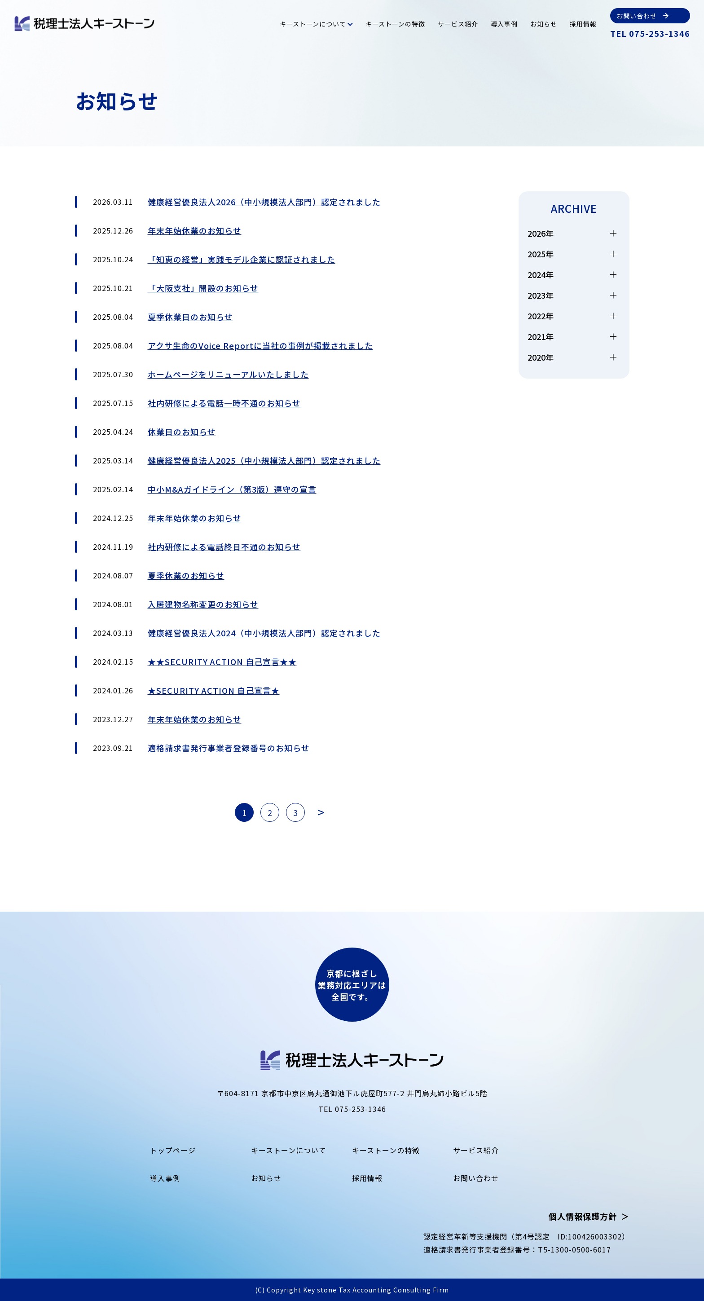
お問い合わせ (476, 1178)
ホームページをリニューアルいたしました (228, 374)
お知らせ (543, 23)
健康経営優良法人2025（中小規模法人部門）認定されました (264, 460)
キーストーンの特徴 (395, 23)
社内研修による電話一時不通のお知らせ (224, 403)
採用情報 (583, 23)
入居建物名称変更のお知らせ (203, 604)
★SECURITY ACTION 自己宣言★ (214, 690)
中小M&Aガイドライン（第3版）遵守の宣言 (232, 489)
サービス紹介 (458, 23)
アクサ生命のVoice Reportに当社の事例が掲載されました (260, 345)
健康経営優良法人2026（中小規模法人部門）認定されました (264, 201)
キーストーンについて (313, 23)
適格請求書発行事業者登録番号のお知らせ (229, 748)
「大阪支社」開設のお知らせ (203, 288)
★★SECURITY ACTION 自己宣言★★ (222, 661)
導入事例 (504, 23)
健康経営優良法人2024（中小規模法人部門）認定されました (264, 633)
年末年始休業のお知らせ (195, 230)
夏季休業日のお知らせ (190, 316)
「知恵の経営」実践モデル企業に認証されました (241, 259)
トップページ (173, 1150)
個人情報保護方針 (583, 1216)
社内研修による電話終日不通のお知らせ (224, 546)
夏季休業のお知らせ (186, 575)
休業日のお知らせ (182, 431)
